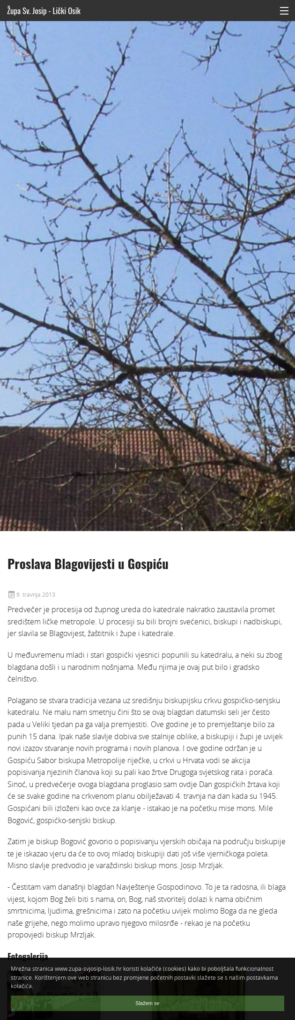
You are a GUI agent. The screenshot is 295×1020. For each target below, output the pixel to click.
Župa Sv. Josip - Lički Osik (44, 10)
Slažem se (147, 1003)
